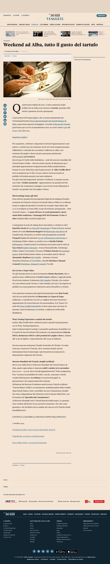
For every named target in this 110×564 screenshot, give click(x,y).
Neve (93, 24)
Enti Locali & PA (34, 530)
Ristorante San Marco (55, 231)
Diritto (31, 526)
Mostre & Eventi (68, 24)
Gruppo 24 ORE (7, 523)
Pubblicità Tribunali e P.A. (64, 535)
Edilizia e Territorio (35, 532)
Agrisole (32, 541)
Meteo (58, 532)
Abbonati (101, 15)
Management (79, 514)
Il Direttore (44, 559)
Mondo (30, 514)
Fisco (31, 523)
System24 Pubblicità (9, 535)
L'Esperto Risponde (62, 523)
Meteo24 (100, 24)
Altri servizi (60, 541)
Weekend (34, 24)
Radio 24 (5, 526)
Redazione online (33, 559)
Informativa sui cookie (75, 559)
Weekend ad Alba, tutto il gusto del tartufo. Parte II (33, 430)
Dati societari (28, 557)
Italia (14, 56)
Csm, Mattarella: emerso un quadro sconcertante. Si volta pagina (50, 34)
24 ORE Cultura (7, 530)
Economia (37, 514)
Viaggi (55, 19)
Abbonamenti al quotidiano (91, 523)
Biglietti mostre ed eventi (64, 539)
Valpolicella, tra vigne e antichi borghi (28, 436)
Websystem (91, 557)
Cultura (87, 514)
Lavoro (32, 528)
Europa (7, 56)
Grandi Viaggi (24, 24)
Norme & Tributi (60, 514)
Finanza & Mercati (48, 514)
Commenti (70, 514)
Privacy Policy (61, 559)
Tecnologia (95, 514)
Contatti (52, 559)
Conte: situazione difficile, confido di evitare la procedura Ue (78, 33)
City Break (44, 24)
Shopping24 (7, 532)
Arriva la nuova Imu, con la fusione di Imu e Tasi (23, 33)
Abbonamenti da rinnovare (91, 526)
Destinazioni (12, 24)
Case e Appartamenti (62, 537)
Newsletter (60, 528)
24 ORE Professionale (9, 528)
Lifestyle (103, 514)
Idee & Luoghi (55, 24)
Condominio (33, 535)
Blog (58, 530)
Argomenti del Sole (62, 526)
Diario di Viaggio (83, 24)
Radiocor (85, 528)
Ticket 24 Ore (7, 537)
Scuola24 (32, 537)
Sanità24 (32, 539)
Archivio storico (87, 530)
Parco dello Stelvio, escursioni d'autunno (29, 443)
